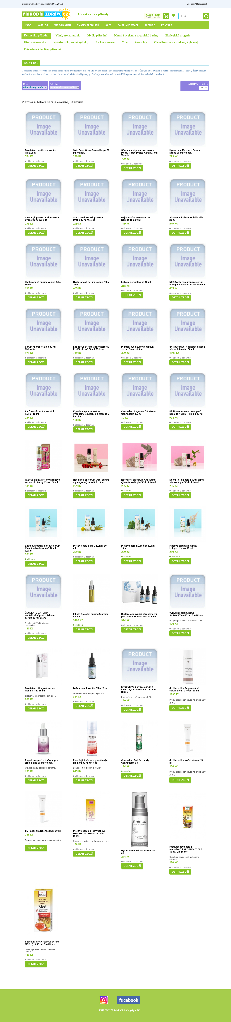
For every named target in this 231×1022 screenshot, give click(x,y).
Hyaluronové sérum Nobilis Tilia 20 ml (91, 283)
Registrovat (204, 4)
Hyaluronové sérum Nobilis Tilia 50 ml (43, 283)
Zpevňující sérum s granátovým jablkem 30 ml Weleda (90, 761)
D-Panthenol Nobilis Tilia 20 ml (90, 688)
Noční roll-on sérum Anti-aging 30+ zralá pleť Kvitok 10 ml (186, 481)
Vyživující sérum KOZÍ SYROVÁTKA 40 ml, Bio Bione (186, 614)
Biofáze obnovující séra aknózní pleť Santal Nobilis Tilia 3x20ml (139, 615)
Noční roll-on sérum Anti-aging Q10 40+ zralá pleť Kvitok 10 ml (138, 481)
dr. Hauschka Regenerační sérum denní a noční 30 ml (184, 689)
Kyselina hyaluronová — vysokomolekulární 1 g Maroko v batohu (91, 414)
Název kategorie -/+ (33, 87)
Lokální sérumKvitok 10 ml (136, 282)
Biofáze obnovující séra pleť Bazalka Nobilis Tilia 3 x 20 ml (186, 412)
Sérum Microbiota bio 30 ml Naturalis (40, 348)
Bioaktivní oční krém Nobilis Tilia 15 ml (40, 151)
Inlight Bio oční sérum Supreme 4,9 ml (90, 615)
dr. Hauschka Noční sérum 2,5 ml (186, 761)
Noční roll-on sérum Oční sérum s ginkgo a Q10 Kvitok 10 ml (91, 481)
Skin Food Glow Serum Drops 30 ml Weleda (91, 151)
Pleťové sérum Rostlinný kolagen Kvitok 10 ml (183, 547)
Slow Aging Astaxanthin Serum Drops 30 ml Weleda (42, 218)
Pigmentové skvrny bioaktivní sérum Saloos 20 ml (137, 348)
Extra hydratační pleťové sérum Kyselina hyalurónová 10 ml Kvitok (42, 548)
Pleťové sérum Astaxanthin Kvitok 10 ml (40, 412)
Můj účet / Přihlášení (185, 4)
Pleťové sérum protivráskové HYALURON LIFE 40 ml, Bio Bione (89, 833)
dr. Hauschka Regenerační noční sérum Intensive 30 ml (187, 348)
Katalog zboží (31, 62)
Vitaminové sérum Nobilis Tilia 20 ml (186, 218)
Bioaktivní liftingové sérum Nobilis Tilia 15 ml (40, 689)
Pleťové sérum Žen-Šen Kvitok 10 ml (138, 547)
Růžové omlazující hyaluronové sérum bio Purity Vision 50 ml (42, 481)
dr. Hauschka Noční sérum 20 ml (43, 831)
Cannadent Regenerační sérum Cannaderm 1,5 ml (138, 412)
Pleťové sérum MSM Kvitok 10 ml (90, 547)
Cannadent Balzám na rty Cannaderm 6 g (135, 761)
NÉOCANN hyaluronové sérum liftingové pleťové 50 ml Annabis (187, 283)
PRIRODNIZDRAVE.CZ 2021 (120, 1010)
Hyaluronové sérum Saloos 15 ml (138, 851)
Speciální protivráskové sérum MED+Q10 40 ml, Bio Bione (42, 943)
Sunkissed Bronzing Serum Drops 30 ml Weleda (88, 218)
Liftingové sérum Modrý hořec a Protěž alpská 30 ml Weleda (91, 348)
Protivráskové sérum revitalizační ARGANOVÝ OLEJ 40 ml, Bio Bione (186, 849)
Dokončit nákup (166, 16)
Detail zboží (36, 165)
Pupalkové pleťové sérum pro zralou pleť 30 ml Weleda (41, 761)
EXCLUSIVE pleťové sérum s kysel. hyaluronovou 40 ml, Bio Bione (138, 689)
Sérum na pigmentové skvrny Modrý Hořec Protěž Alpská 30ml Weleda (139, 152)
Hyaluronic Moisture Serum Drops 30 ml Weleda (184, 151)
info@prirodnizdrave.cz (32, 4)
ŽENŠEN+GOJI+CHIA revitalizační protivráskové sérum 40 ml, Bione (40, 615)
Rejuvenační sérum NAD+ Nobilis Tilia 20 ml (135, 218)
